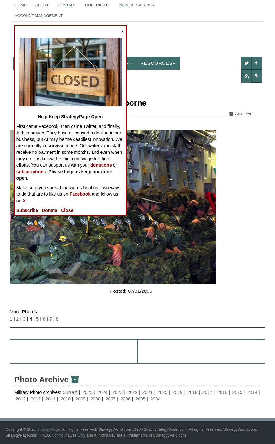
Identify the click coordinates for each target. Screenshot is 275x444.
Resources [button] (158, 63)
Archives (240, 114)
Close (67, 210)
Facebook (80, 194)
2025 (88, 392)
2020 (162, 392)
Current (71, 392)
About (42, 5)
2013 (20, 398)
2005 (140, 398)
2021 (147, 392)
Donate (49, 210)
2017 (207, 392)
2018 (192, 392)
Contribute (97, 5)
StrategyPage (48, 429)
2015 (237, 392)
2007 (110, 398)
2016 (222, 392)
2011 (50, 398)
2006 (126, 398)
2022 (132, 392)
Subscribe (27, 210)
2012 (36, 398)
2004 (156, 398)
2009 (80, 398)
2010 (66, 398)
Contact (67, 5)
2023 (118, 392)
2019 (177, 392)
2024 (102, 392)
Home (20, 5)
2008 (96, 398)
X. (25, 200)
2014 (252, 392)
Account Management (39, 16)
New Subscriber (136, 5)
